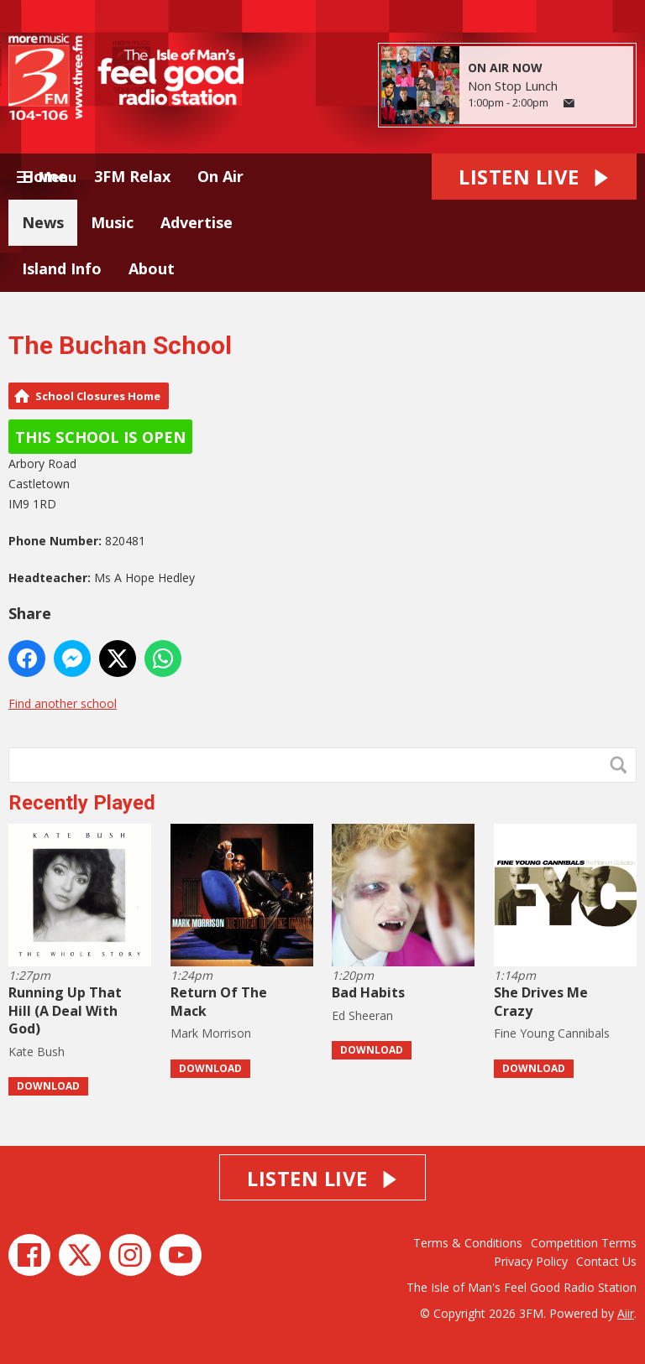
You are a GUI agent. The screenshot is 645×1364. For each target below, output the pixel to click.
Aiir (625, 1313)
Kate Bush (36, 1051)
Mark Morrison (210, 1033)
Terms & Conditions (467, 1243)
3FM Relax (132, 176)
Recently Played (81, 803)
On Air (220, 176)
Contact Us (606, 1261)
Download (48, 1086)
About (151, 268)
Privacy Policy (531, 1261)
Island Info (62, 268)
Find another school (62, 703)
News (43, 222)
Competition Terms (584, 1243)
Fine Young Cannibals (552, 1033)
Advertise (196, 222)
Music (112, 222)
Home (44, 176)
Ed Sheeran (362, 1015)
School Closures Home (97, 395)
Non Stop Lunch (513, 85)
